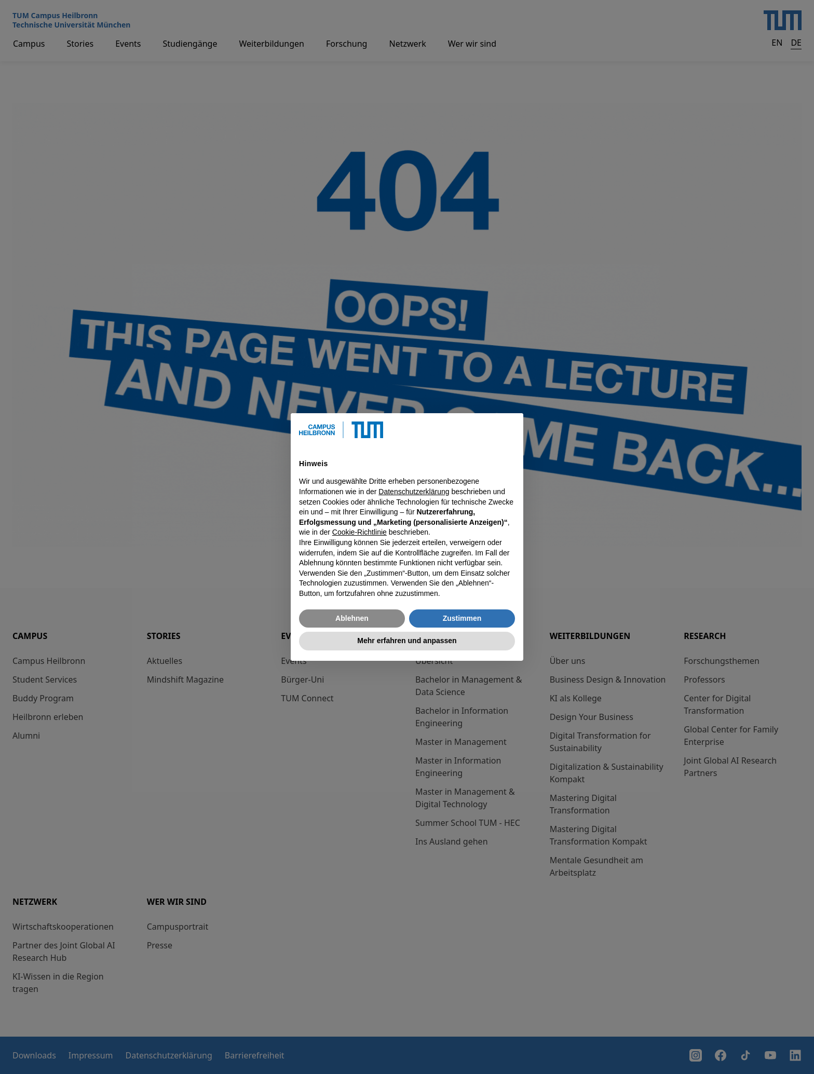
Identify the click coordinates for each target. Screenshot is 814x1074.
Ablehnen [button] (352, 618)
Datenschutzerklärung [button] (413, 491)
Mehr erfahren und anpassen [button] (406, 640)
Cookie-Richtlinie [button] (359, 532)
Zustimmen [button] (462, 618)
